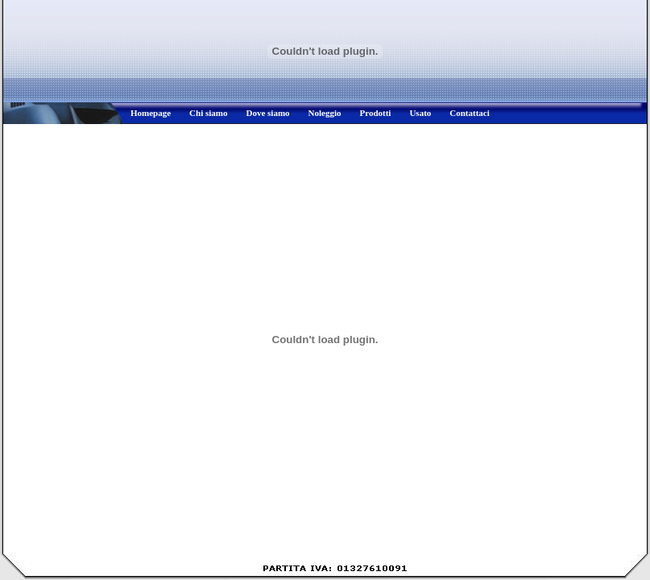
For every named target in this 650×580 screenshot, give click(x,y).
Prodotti (375, 113)
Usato (420, 113)
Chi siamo (208, 113)
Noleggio (325, 113)
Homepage (150, 113)
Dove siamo (267, 113)
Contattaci (469, 113)
